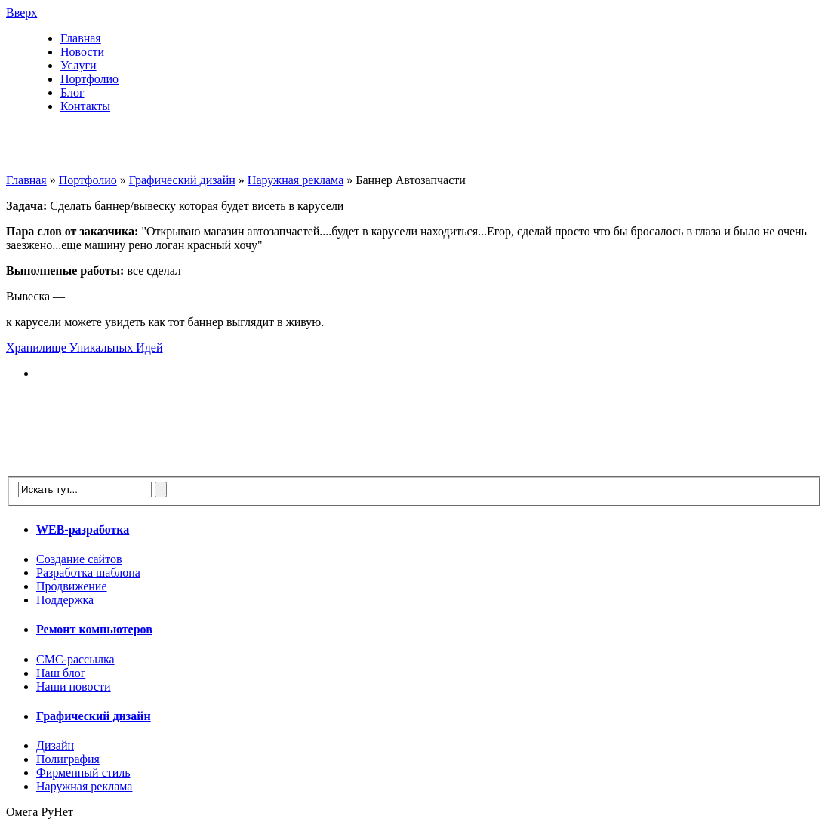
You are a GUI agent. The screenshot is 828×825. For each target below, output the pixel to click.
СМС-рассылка (75, 659)
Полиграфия (68, 759)
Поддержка (65, 599)
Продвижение (71, 586)
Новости (82, 51)
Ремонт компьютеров (94, 629)
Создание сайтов (79, 559)
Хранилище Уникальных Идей (84, 347)
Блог (72, 92)
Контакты (85, 106)
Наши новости (73, 686)
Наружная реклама (295, 180)
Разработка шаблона (88, 572)
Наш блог (60, 672)
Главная (80, 38)
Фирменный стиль (83, 772)
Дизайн (55, 745)
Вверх (21, 12)
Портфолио (89, 78)
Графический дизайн (182, 180)
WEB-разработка (82, 529)
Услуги (78, 65)
